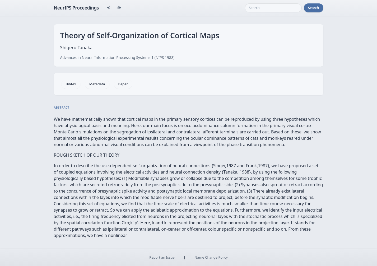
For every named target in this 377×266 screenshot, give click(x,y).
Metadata (97, 84)
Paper (123, 84)
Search (313, 7)
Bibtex (71, 84)
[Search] (273, 7)
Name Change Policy (211, 257)
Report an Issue (162, 257)
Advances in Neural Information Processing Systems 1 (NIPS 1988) (117, 57)
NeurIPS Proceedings (76, 8)
